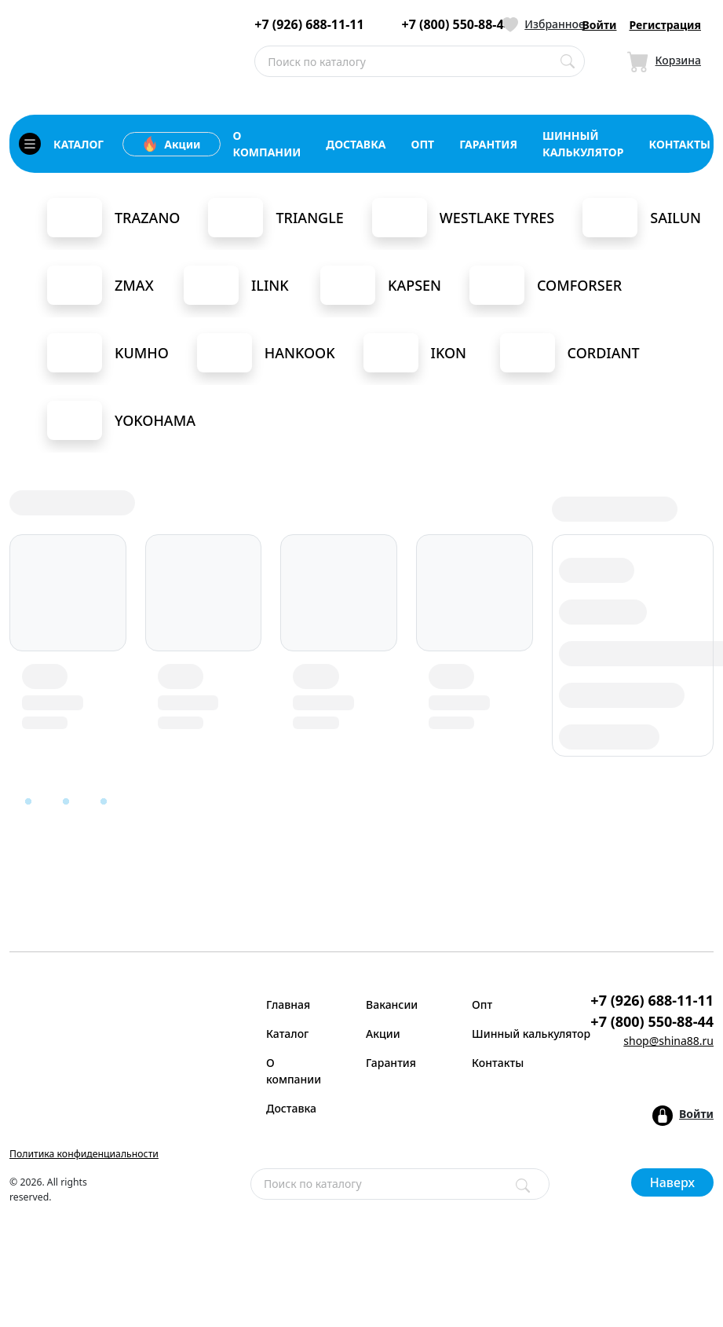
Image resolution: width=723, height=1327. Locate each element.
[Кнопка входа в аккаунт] (683, 1115)
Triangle (275, 217)
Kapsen (380, 285)
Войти (599, 24)
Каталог (287, 1033)
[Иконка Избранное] (543, 24)
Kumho (108, 352)
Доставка (291, 1108)
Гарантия (391, 1062)
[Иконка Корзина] (664, 61)
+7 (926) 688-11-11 (308, 24)
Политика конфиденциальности (84, 1153)
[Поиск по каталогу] (568, 61)
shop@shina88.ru (668, 1040)
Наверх (672, 1182)
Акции (171, 144)
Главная (288, 1004)
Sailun (641, 217)
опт (423, 144)
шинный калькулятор (583, 143)
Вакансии (392, 1004)
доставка (355, 144)
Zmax (100, 285)
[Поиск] (523, 1185)
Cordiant (570, 352)
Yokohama (121, 420)
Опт (482, 1004)
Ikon (414, 352)
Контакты (498, 1062)
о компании (267, 143)
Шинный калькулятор (515, 1033)
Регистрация (665, 24)
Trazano (113, 217)
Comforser (545, 285)
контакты (679, 144)
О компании (293, 1071)
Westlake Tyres (463, 217)
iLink (236, 285)
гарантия (488, 144)
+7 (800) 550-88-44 (456, 24)
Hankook (266, 352)
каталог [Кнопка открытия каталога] (61, 144)
